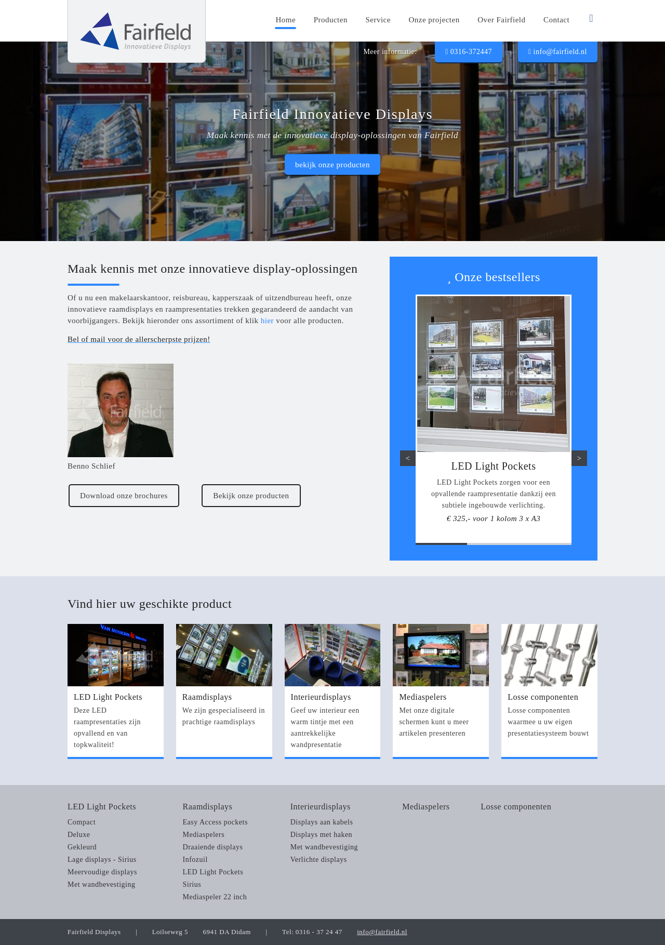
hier (267, 320)
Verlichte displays (318, 859)
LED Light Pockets (102, 806)
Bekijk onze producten (251, 495)
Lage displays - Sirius (102, 859)
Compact (82, 822)
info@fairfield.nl (557, 52)
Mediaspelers (204, 834)
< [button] (408, 458)
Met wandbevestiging (101, 884)
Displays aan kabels (321, 822)
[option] (493, 414)
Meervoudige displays (102, 872)
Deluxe (79, 834)
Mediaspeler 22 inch (215, 897)
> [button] (579, 458)
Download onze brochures (124, 495)
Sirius (192, 884)
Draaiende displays (213, 847)
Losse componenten (516, 806)
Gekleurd (82, 847)
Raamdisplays (208, 806)
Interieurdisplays (320, 806)
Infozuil (195, 859)
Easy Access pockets (215, 822)
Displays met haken (321, 834)
